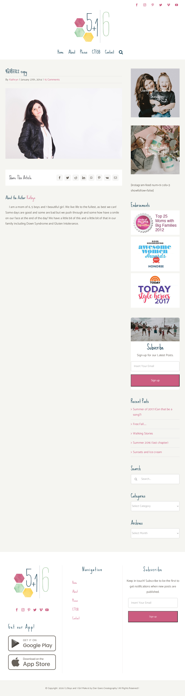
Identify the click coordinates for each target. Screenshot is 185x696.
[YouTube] (47, 609)
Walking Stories (143, 433)
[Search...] (155, 479)
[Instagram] (23, 609)
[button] (121, 52)
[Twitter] (34, 609)
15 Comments (52, 79)
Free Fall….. (139, 424)
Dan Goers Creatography (105, 688)
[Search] (136, 479)
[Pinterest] (29, 609)
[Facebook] (16, 609)
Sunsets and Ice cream (147, 452)
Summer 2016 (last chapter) (150, 442)
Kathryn (13, 79)
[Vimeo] (41, 609)
